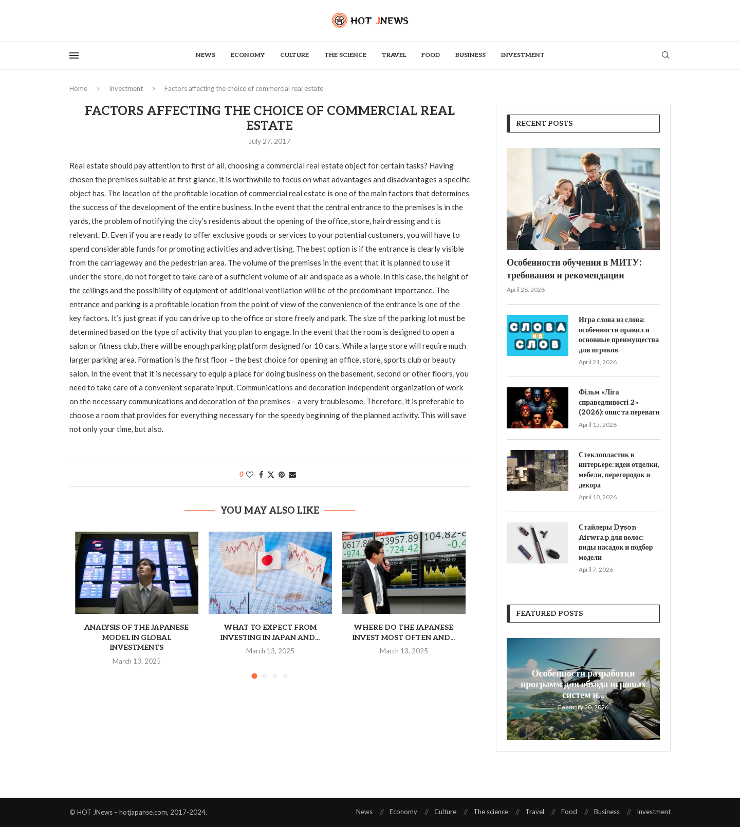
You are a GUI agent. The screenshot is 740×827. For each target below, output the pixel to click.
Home (78, 88)
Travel (394, 55)
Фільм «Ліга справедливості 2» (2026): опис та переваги (619, 402)
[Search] (665, 55)
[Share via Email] (292, 474)
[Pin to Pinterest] (282, 474)
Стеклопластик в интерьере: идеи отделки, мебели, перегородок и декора (619, 470)
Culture (294, 55)
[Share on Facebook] (261, 474)
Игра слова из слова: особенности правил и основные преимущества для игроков (619, 334)
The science (345, 55)
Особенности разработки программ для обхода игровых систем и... (583, 684)
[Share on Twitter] (270, 474)
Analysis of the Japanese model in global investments (136, 637)
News (205, 55)
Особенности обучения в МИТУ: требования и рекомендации (574, 269)
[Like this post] (249, 474)
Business (470, 55)
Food (430, 55)
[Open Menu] (74, 55)
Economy (248, 55)
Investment (523, 55)
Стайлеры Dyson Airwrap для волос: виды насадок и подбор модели (616, 542)
